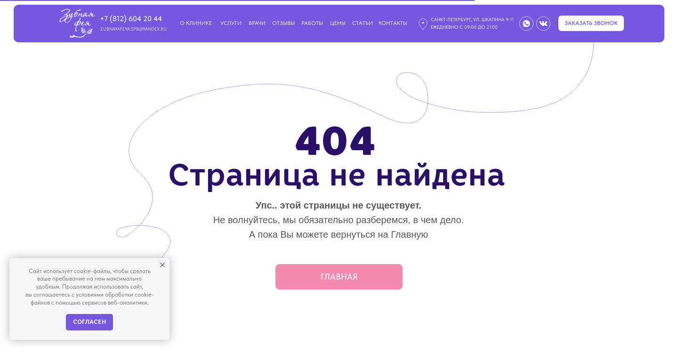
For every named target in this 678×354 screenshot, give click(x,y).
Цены (338, 23)
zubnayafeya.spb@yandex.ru (133, 29)
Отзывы (283, 23)
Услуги (231, 23)
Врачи (257, 23)
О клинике (196, 23)
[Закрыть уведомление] (162, 265)
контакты (393, 23)
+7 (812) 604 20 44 (131, 18)
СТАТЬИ (362, 23)
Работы (312, 23)
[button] (591, 23)
